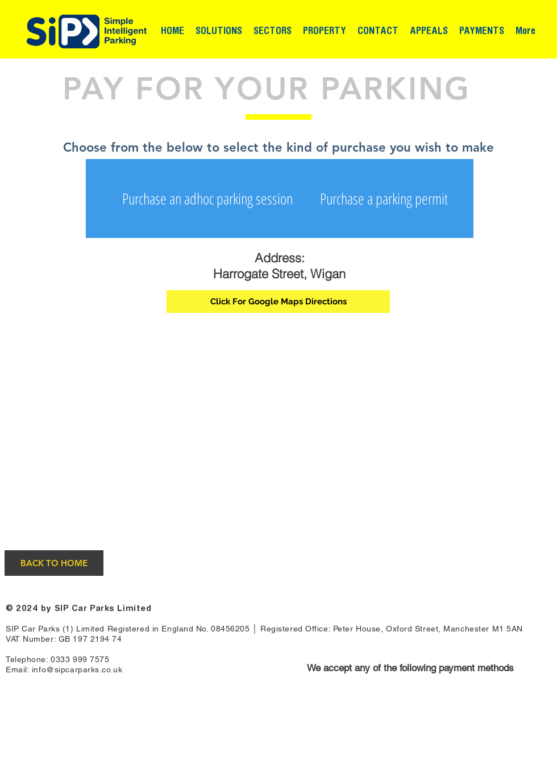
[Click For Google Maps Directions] (278, 301)
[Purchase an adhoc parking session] (207, 198)
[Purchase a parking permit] (383, 198)
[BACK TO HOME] (54, 563)
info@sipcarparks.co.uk (77, 669)
